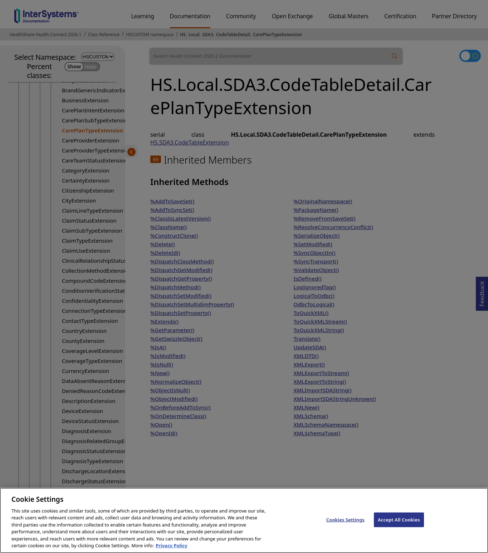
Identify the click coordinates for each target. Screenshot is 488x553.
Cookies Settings (345, 527)
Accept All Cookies (399, 527)
